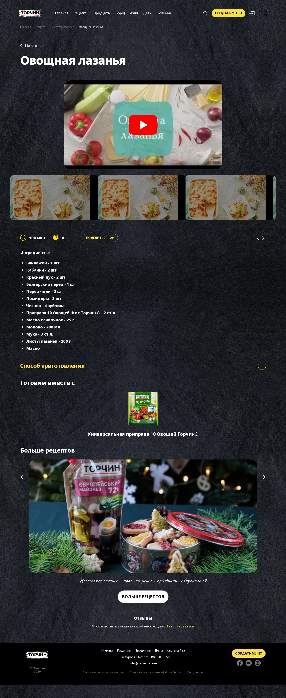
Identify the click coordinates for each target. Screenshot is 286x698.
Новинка (164, 15)
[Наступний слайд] (264, 535)
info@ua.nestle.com (143, 676)
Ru (265, 17)
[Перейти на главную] (30, 15)
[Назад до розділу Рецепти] (143, 50)
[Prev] (257, 246)
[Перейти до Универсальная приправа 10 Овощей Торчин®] (143, 426)
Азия (134, 15)
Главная (62, 15)
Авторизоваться (180, 639)
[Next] (263, 246)
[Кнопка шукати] (205, 15)
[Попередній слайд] (22, 535)
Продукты (102, 15)
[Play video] (143, 128)
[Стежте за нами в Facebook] (240, 676)
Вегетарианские (63, 29)
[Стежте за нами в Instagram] (258, 676)
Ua (265, 13)
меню (228, 15)
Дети (147, 15)
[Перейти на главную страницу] (37, 668)
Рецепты (81, 15)
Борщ (120, 15)
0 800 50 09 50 (159, 670)
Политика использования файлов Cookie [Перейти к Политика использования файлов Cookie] (155, 685)
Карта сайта (175, 664)
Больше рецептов (143, 610)
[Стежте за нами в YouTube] (249, 676)
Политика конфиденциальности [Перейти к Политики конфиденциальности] (103, 685)
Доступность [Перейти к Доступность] (195, 685)
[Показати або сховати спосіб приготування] (262, 374)
